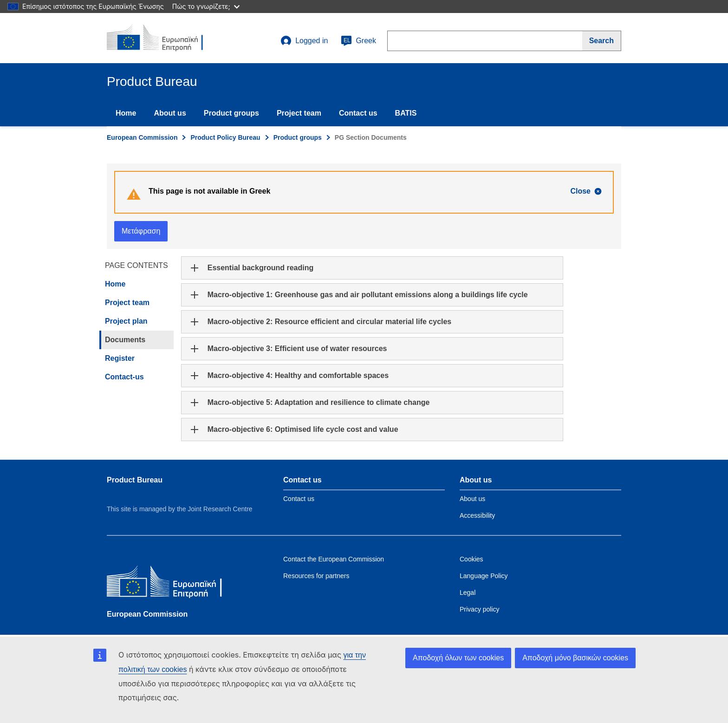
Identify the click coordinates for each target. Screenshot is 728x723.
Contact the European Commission (333, 559)
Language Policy (484, 576)
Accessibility (477, 515)
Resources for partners (316, 576)
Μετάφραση (141, 231)
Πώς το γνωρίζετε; (206, 6)
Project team (299, 113)
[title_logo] (163, 38)
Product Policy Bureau (225, 137)
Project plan (126, 321)
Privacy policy (480, 609)
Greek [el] (358, 40)
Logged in (304, 40)
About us (170, 113)
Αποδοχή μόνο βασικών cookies (575, 658)
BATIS (406, 113)
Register (120, 358)
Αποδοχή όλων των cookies (458, 658)
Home (126, 113)
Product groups (231, 113)
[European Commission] (174, 583)
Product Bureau (134, 480)
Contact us (358, 113)
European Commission (142, 137)
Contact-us (124, 377)
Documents (125, 340)
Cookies (471, 559)
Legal (467, 592)
